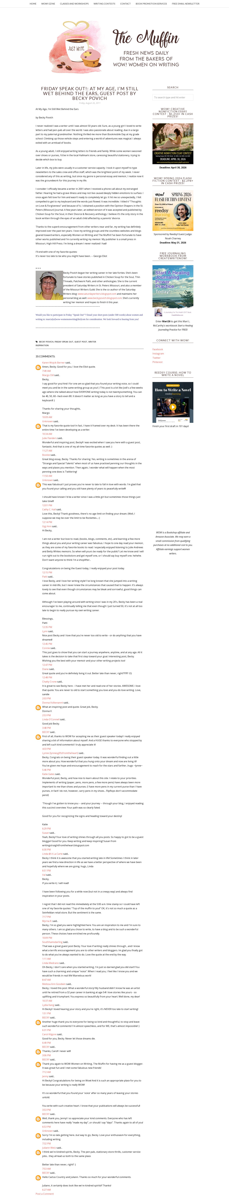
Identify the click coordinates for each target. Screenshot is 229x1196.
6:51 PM (46, 870)
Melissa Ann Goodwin (54, 984)
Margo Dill (48, 375)
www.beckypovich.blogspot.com (104, 298)
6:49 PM (46, 1042)
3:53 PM (46, 1109)
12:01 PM (47, 505)
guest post (80, 341)
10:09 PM (47, 937)
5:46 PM (46, 769)
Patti (45, 576)
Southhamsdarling (52, 942)
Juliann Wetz (49, 1147)
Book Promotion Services (151, 3)
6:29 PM (46, 828)
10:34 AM (47, 434)
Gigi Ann (46, 526)
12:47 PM (47, 664)
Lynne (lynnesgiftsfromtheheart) (60, 753)
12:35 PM (47, 627)
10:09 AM (47, 417)
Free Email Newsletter (185, 3)
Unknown (47, 421)
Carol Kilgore (49, 1034)
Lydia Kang (48, 1005)
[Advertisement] (172, 479)
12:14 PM (47, 522)
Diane (45, 669)
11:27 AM (47, 450)
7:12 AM (46, 1072)
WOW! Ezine (48, 3)
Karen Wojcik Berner (53, 362)
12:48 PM (47, 677)
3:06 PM (46, 1055)
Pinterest (157, 362)
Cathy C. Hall (49, 509)
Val (44, 874)
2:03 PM (46, 698)
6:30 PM (46, 849)
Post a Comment (45, 1193)
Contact (125, 3)
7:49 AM (46, 371)
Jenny (45, 1076)
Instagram (158, 353)
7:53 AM (46, 1168)
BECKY (45, 732)
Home (33, 3)
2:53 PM (46, 715)
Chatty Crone (49, 681)
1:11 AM (46, 958)
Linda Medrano (50, 963)
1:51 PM (46, 1013)
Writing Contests (104, 3)
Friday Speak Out (64, 341)
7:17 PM (46, 916)
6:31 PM (46, 1030)
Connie (46, 648)
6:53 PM (46, 1126)
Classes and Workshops (74, 3)
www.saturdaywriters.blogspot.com (97, 293)
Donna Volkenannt (52, 702)
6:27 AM (46, 1189)
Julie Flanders (49, 438)
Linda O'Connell (50, 719)
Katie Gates (48, 774)
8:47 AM (46, 979)
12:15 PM (47, 572)
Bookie (46, 455)
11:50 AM (47, 475)
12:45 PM (47, 643)
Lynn (45, 631)
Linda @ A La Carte (52, 853)
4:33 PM (46, 748)
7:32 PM (46, 1143)
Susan (45, 832)
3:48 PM (46, 727)
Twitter (156, 357)
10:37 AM (47, 1000)
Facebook (157, 349)
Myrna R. (47, 921)
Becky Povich (46, 341)
